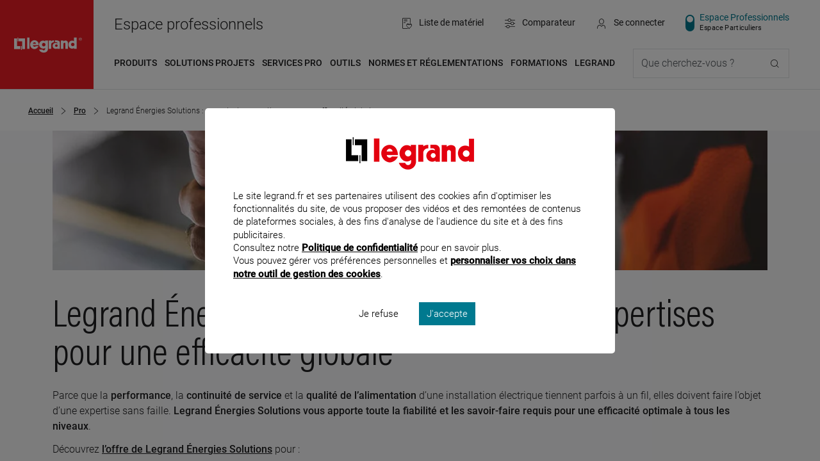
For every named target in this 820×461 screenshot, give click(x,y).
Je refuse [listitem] (378, 330)
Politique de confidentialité (360, 265)
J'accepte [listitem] (447, 330)
